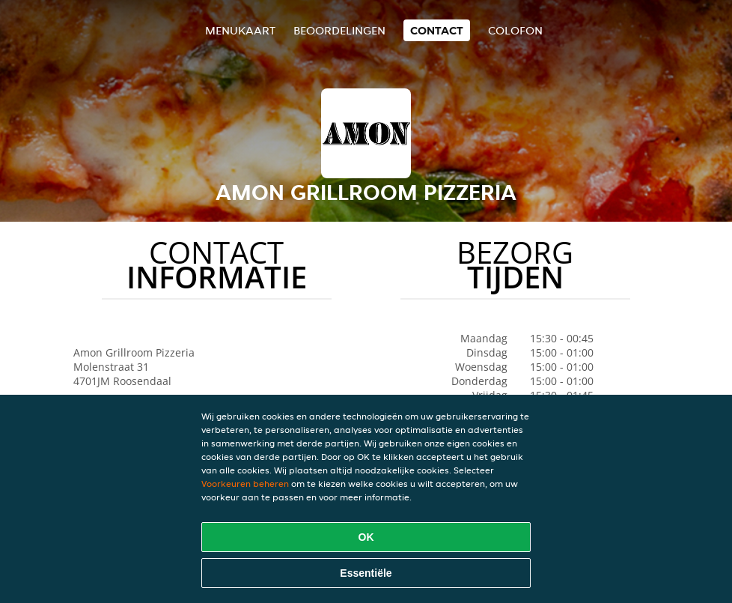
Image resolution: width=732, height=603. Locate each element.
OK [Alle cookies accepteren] (366, 537)
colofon (515, 30)
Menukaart (240, 30)
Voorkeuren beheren (245, 483)
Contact (436, 30)
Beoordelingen (339, 30)
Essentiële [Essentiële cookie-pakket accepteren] (365, 573)
